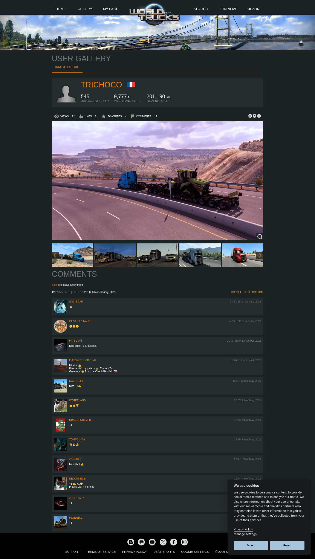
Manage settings (245, 534)
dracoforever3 (80, 420)
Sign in (56, 284)
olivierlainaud (79, 321)
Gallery (84, 9)
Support (72, 551)
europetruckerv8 (82, 360)
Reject (287, 545)
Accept (250, 545)
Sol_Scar (76, 301)
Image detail (67, 67)
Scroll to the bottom (247, 292)
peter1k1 (75, 517)
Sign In (253, 9)
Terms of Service (101, 551)
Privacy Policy (134, 551)
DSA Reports (164, 551)
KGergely (76, 380)
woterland (77, 400)
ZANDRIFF (75, 459)
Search (201, 9)
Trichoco (101, 84)
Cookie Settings (195, 551)
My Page (110, 9)
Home (60, 9)
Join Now (227, 9)
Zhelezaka (76, 498)
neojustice (77, 478)
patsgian (75, 340)
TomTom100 (77, 439)
